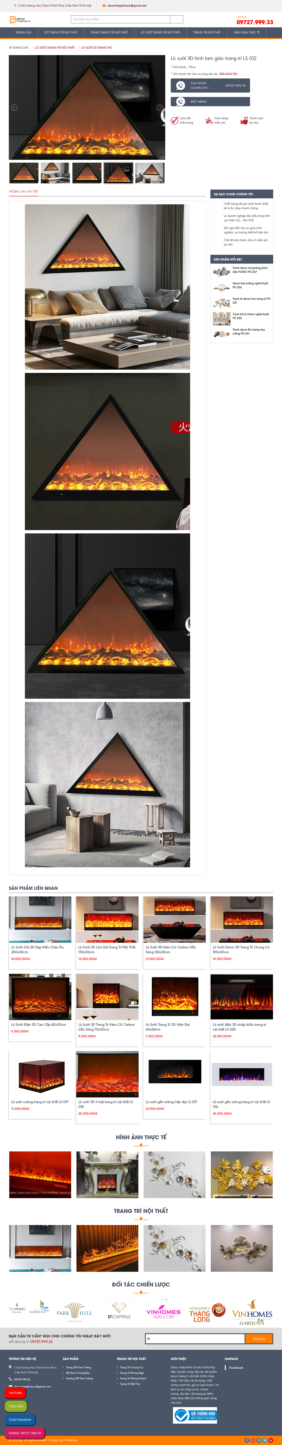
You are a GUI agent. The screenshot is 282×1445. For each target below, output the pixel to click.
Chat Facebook (20, 1419)
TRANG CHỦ (23, 32)
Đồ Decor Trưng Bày (77, 1372)
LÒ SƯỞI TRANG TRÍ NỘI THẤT (160, 32)
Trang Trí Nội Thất (141, 1210)
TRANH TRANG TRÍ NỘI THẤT (109, 32)
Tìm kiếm (176, 19)
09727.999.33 (255, 22)
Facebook (236, 1368)
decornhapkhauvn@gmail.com (127, 5)
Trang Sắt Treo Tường (78, 1367)
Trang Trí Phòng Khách (133, 1378)
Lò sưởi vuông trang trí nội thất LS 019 (39, 1102)
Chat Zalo (16, 1406)
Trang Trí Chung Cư (131, 1367)
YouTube (15, 1393)
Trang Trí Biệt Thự (130, 1383)
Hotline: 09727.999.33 (25, 1433)
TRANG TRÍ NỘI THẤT (207, 32)
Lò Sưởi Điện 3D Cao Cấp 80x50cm (38, 1024)
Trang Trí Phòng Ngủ (132, 1372)
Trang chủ (18, 47)
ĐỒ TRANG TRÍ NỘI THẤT (61, 32)
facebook (243, 5)
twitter (252, 5)
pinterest (269, 5)
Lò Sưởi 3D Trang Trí (96, 47)
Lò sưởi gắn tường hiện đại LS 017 (171, 1102)
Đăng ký (259, 1339)
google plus (260, 5)
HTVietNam (70, 1440)
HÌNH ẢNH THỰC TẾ (247, 32)
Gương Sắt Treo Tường (79, 1378)
